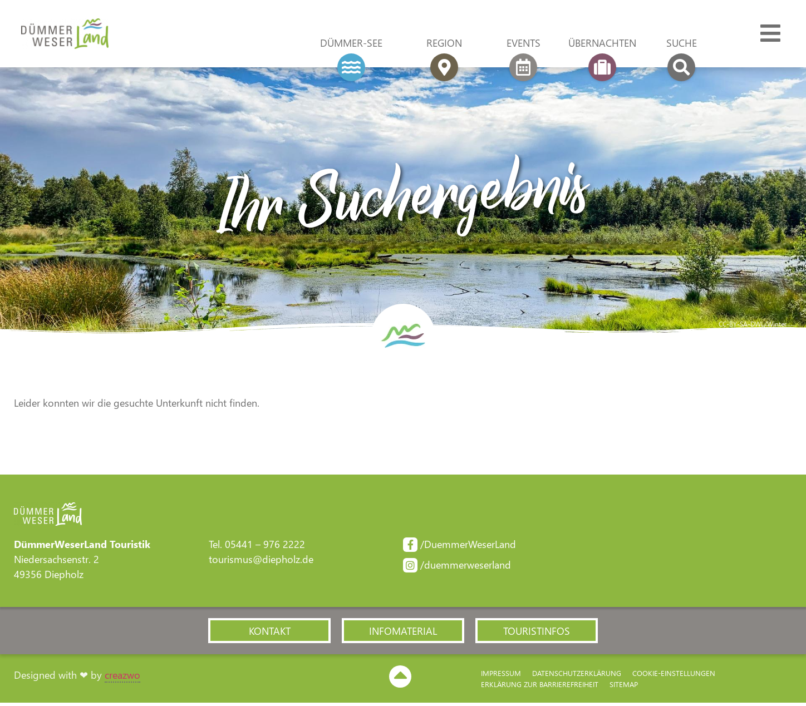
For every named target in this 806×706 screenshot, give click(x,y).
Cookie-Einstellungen (673, 675)
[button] (269, 633)
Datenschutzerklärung (576, 675)
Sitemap (624, 687)
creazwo (122, 677)
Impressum (501, 675)
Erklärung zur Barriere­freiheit (539, 687)
